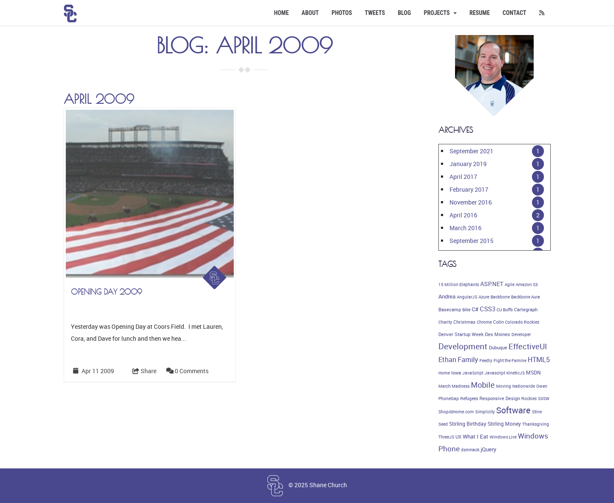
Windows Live (503, 437)
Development (463, 346)
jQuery (488, 449)
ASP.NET (491, 284)
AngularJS (467, 297)
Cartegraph (526, 310)
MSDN (533, 372)
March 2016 (465, 228)
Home (281, 12)
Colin (498, 322)
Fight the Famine (510, 360)
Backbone (500, 297)
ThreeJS (446, 437)
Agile (509, 284)
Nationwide (523, 386)
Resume (480, 12)
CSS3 (487, 308)
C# (475, 309)
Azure (484, 297)
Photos (342, 12)
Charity (445, 322)
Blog (404, 12)
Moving (503, 386)
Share (144, 371)
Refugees (469, 398)
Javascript (495, 373)
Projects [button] (440, 12)
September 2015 (471, 241)
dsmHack (470, 450)
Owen (541, 386)
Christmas (464, 322)
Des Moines (497, 334)
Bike (466, 310)
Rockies (529, 398)
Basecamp (449, 310)
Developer (521, 334)
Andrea (446, 296)
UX (458, 437)
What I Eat (475, 436)
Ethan (447, 359)
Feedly (485, 360)
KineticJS (515, 373)
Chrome (484, 322)
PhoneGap (448, 398)
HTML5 (539, 359)
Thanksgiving (535, 424)
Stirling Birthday (467, 424)
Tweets (375, 12)
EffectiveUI (527, 346)
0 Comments (192, 371)
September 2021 (471, 151)
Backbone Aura (525, 297)
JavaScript (472, 373)
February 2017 (468, 189)
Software (513, 410)
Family (468, 359)
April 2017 (463, 177)
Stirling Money (504, 424)
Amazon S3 (527, 284)
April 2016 (463, 215)
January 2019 (468, 164)
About (310, 12)
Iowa (456, 373)
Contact (514, 12)
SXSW (543, 398)
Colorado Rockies (522, 322)
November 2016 (470, 202)
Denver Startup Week (461, 334)
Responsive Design (499, 398)
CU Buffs (504, 310)
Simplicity (485, 412)
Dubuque (498, 348)
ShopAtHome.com (456, 412)
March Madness (454, 386)
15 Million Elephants (458, 284)
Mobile (483, 385)
